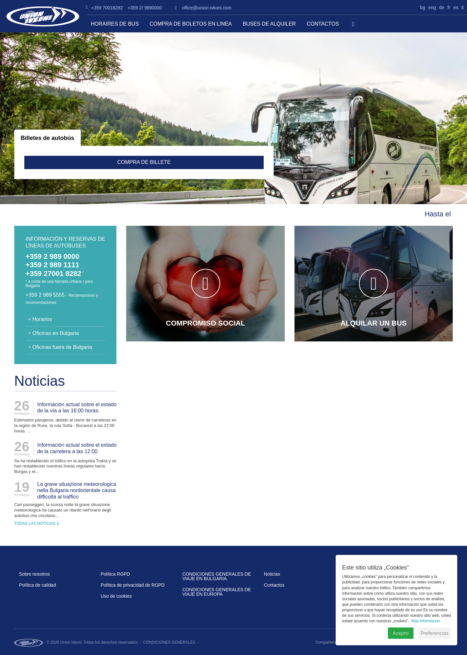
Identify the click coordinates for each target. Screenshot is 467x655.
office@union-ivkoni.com (206, 7)
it (462, 7)
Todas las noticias (34, 523)
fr (449, 7)
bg (422, 7)
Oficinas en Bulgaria (55, 333)
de (441, 7)
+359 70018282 (107, 7)
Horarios (42, 319)
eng (432, 7)
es (455, 7)
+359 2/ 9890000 (145, 7)
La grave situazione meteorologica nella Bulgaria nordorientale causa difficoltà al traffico (76, 490)
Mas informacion (425, 621)
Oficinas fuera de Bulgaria (62, 347)
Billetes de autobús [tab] (47, 138)
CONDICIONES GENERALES (169, 642)
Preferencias (435, 633)
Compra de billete (144, 162)
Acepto (401, 633)
